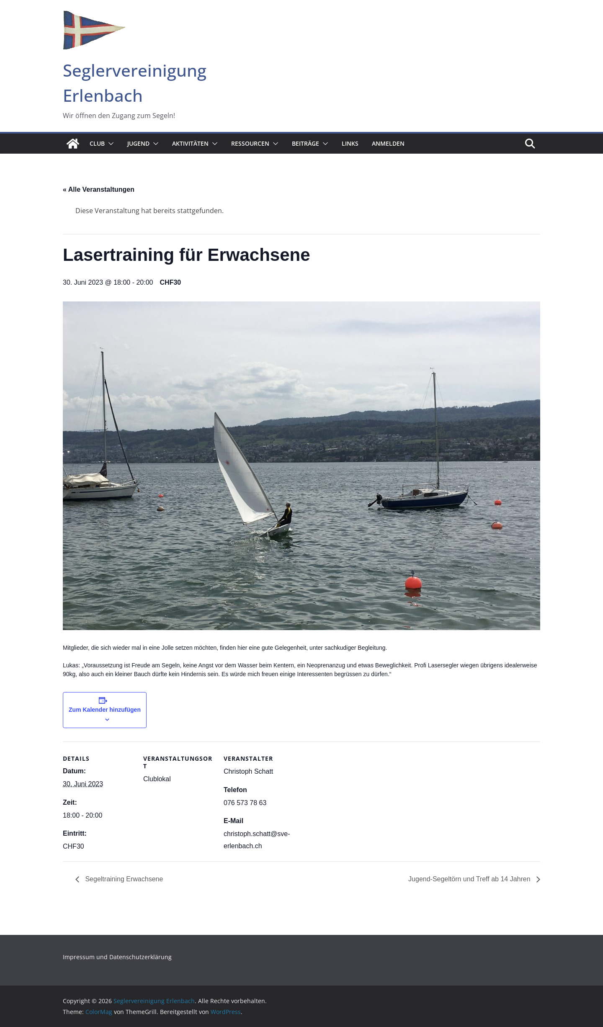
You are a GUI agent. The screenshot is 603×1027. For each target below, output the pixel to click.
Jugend (138, 143)
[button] (109, 143)
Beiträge (305, 143)
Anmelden (388, 143)
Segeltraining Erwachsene (123, 879)
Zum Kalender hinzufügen (105, 709)
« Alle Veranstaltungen (98, 189)
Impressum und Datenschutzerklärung (117, 957)
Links (350, 143)
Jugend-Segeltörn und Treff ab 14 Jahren (470, 879)
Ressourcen (250, 143)
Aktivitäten (190, 143)
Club (97, 143)
